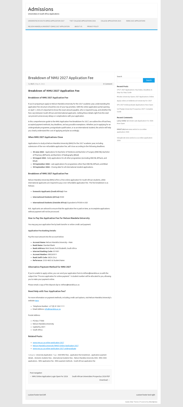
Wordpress (153, 402)
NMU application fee (46, 361)
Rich (32, 84)
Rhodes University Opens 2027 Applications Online (135, 96)
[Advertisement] (91, 51)
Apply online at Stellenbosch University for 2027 (134, 101)
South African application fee (84, 361)
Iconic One (129, 402)
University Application (44, 355)
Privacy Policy (93, 26)
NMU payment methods (63, 361)
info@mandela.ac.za (53, 309)
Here (37, 301)
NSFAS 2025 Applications (135, 21)
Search (119, 76)
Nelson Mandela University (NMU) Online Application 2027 (56, 346)
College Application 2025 (111, 21)
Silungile (120, 138)
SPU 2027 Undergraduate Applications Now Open (135, 105)
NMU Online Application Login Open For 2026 (49, 376)
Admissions (40, 9)
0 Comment (107, 84)
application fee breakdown (80, 355)
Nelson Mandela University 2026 (86, 358)
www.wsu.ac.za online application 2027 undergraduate (54, 349)
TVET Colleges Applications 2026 (83, 21)
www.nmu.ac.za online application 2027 (48, 343)
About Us (78, 26)
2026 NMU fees (63, 355)
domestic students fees (43, 358)
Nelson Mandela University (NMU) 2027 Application (49, 26)
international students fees (63, 358)
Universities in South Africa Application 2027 (46, 21)
